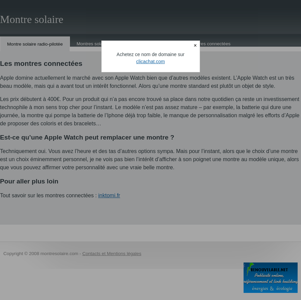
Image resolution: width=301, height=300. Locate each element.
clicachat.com (150, 61)
